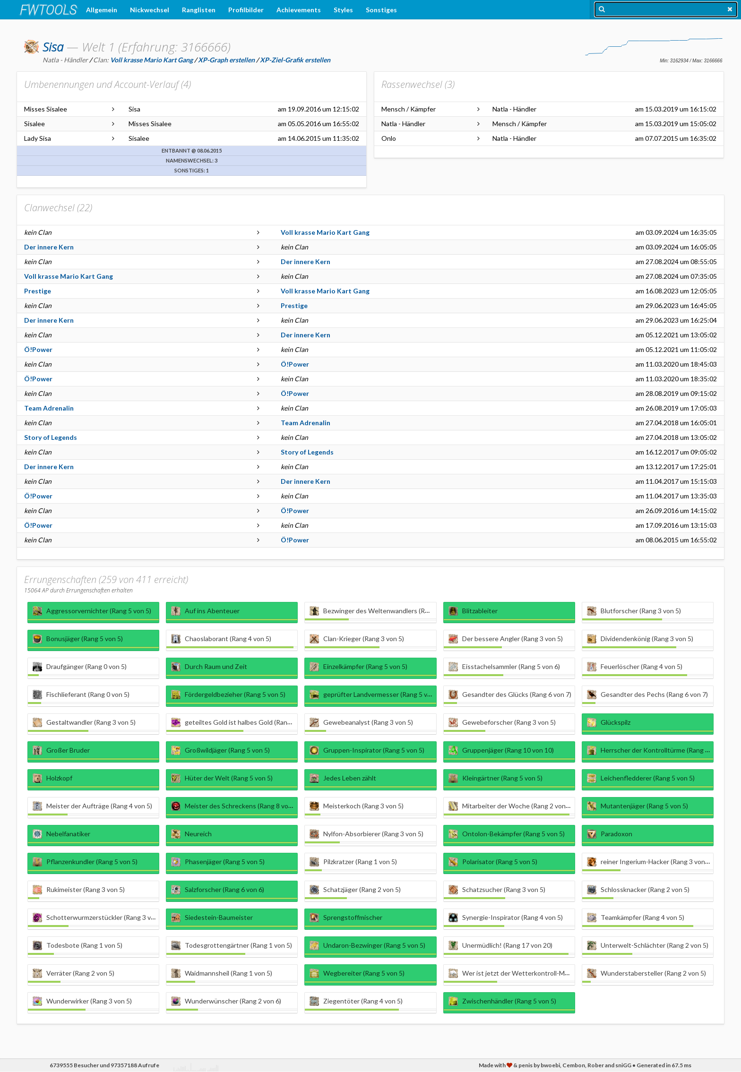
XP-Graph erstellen (226, 60)
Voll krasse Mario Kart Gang (325, 232)
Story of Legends (50, 437)
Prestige (37, 291)
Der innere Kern (49, 247)
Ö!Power (38, 349)
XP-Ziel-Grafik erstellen (295, 60)
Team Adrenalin (49, 408)
